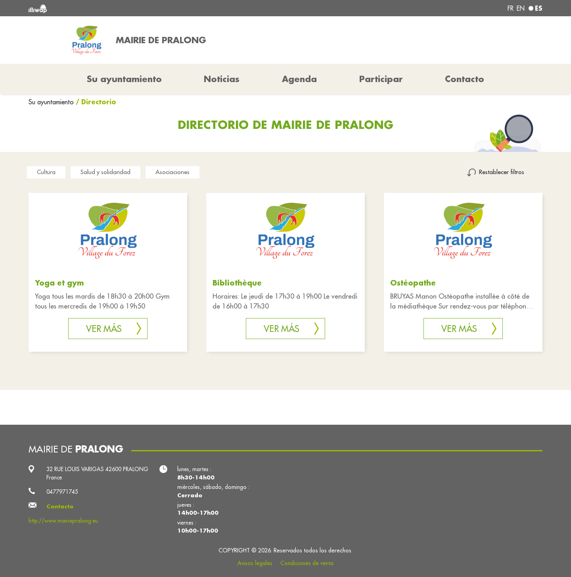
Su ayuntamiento (52, 102)
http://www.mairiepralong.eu (63, 520)
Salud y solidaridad (105, 172)
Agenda (299, 78)
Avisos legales (255, 563)
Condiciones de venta (306, 563)
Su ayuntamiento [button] (124, 78)
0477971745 (62, 491)
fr (511, 8)
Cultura (46, 172)
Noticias (222, 78)
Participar (381, 78)
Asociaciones (172, 172)
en (521, 8)
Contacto (464, 78)
